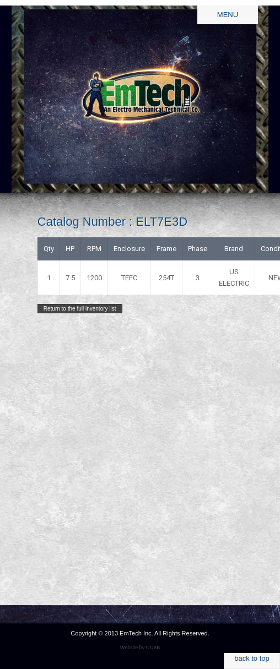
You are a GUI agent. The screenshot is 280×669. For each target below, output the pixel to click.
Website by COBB (140, 647)
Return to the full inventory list (80, 309)
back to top (252, 658)
